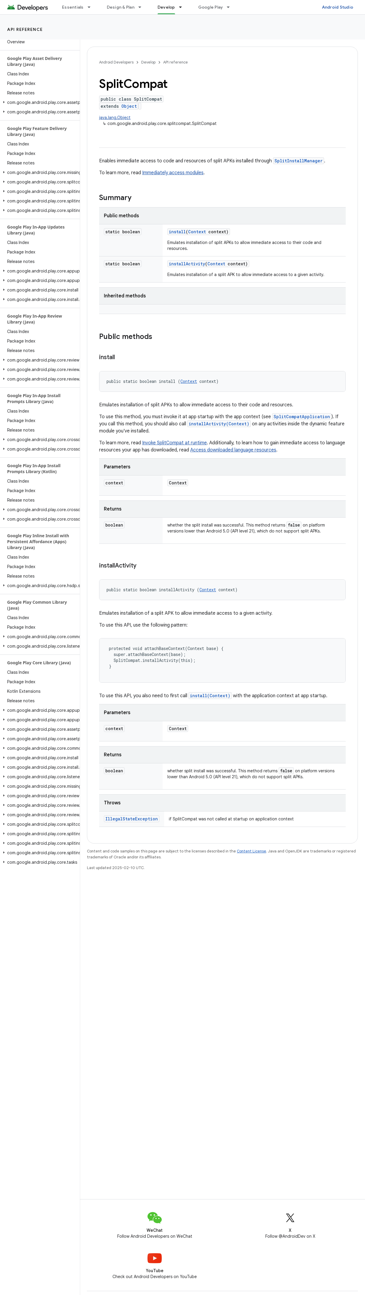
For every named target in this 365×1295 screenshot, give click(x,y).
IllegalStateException (131, 819)
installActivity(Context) (219, 424)
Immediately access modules (173, 173)
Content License (251, 851)
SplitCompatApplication (302, 416)
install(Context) (210, 695)
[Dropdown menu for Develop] (183, 7)
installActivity (187, 264)
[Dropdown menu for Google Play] (231, 7)
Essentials (73, 7)
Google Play (210, 7)
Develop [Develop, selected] (166, 7)
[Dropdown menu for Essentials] (92, 7)
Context (197, 231)
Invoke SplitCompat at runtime (174, 443)
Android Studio (337, 7)
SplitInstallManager (298, 161)
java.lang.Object (115, 117)
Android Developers (116, 62)
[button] (38, 102)
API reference (25, 29)
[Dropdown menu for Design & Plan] (142, 7)
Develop (148, 62)
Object (129, 106)
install (177, 231)
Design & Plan (120, 7)
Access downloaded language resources (233, 450)
